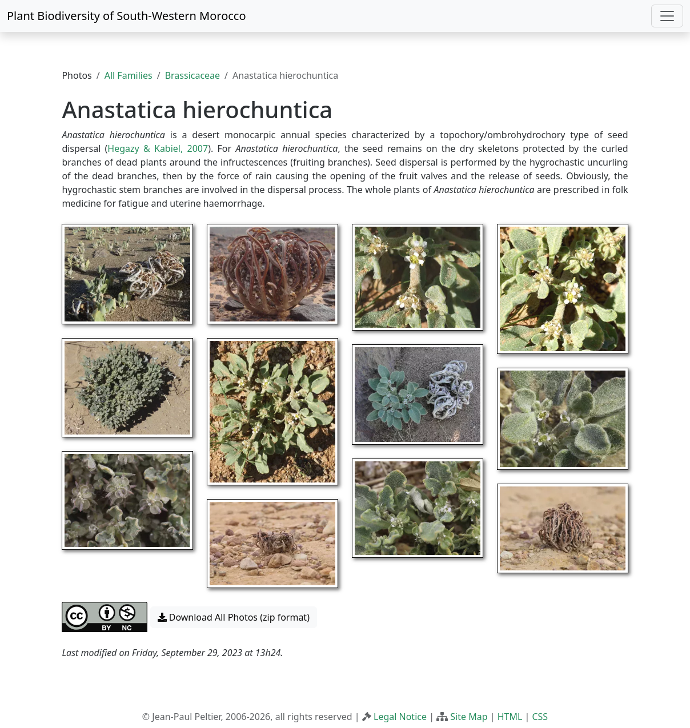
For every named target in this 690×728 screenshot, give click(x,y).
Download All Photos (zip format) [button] (234, 617)
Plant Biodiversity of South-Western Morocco (126, 15)
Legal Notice (400, 716)
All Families (129, 75)
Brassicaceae (192, 75)
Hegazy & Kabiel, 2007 (157, 148)
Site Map (468, 716)
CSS (540, 716)
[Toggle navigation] (667, 16)
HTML (510, 716)
